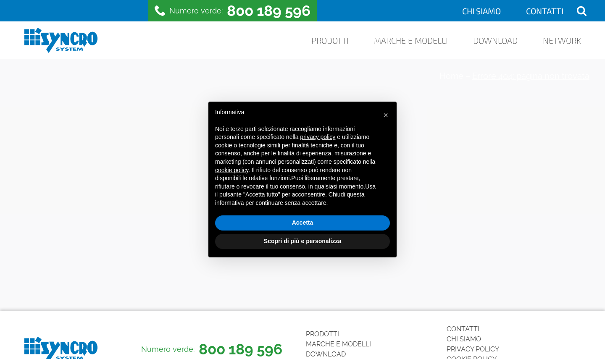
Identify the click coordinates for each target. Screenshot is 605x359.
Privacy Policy (473, 349)
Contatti (544, 11)
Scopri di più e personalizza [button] (302, 241)
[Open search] (581, 10)
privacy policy (317, 137)
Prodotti (330, 40)
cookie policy (231, 170)
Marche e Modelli (411, 40)
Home (451, 76)
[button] (385, 115)
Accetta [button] (302, 222)
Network (562, 40)
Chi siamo (481, 11)
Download (495, 40)
